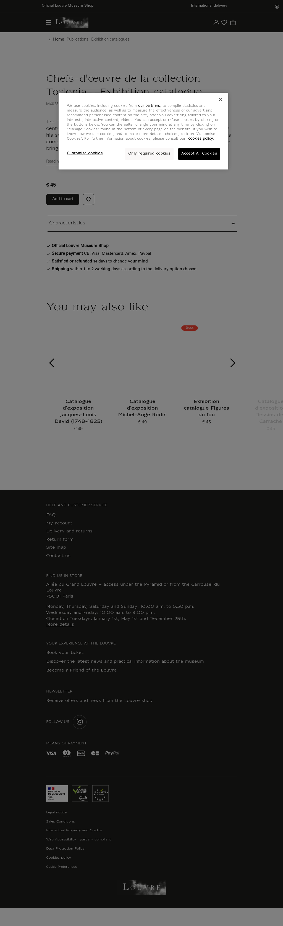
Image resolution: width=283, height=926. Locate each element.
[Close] (220, 99)
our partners (149, 106)
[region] (143, 131)
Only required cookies (149, 153)
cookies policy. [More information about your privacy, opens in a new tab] (201, 138)
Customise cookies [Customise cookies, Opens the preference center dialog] (85, 153)
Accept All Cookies (199, 153)
